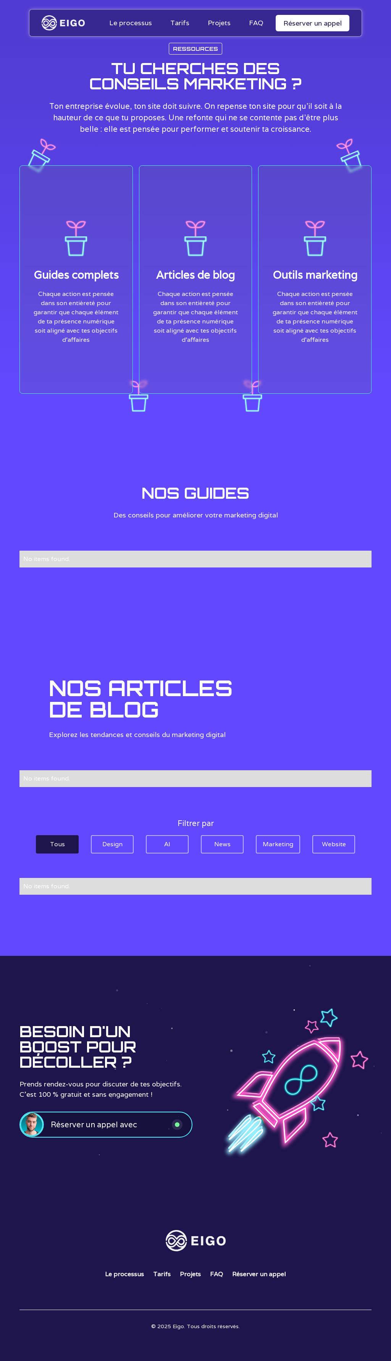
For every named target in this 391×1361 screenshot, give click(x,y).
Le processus (124, 1274)
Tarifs (162, 1274)
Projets (190, 1274)
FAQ (216, 1274)
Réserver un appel (312, 23)
